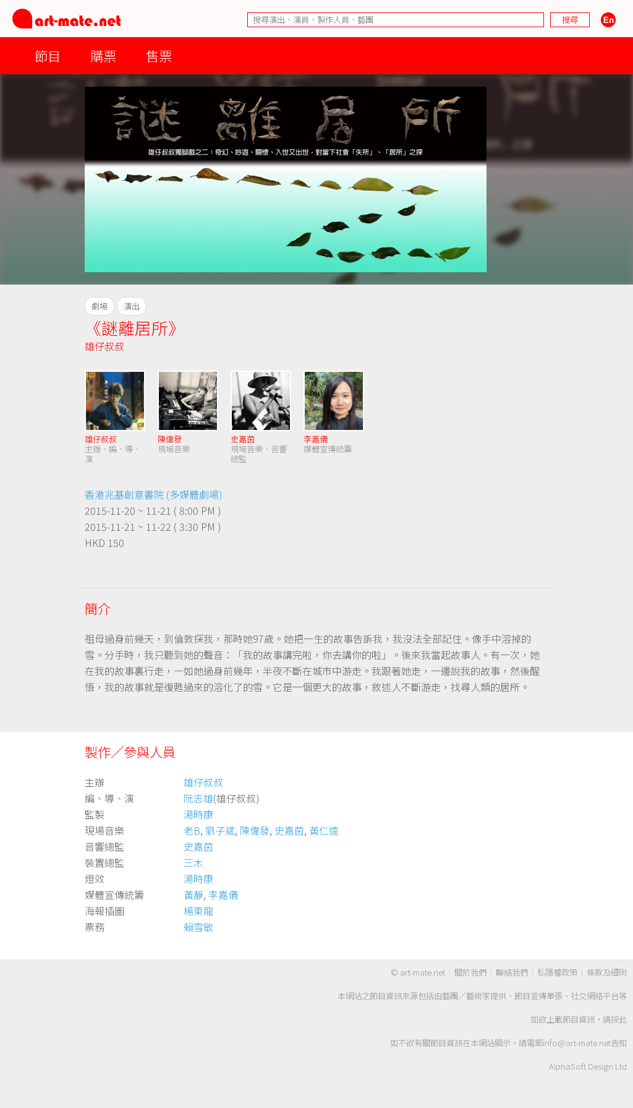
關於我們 (470, 972)
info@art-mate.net (577, 1043)
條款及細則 (607, 972)
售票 (159, 55)
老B (192, 830)
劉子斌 (220, 830)
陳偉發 (170, 439)
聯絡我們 (512, 972)
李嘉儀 (316, 439)
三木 (193, 862)
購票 (103, 55)
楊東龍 (198, 910)
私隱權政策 (557, 972)
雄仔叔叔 (104, 345)
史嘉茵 (243, 439)
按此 (619, 1019)
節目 (48, 55)
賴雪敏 (198, 926)
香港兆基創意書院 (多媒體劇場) (154, 494)
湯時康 (198, 814)
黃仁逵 (324, 830)
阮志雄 (198, 798)
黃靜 (193, 894)
